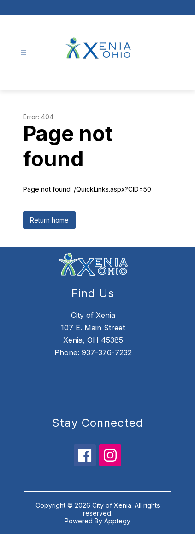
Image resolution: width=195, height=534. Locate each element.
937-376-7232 (107, 352)
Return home (49, 220)
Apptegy (117, 521)
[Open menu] (23, 52)
